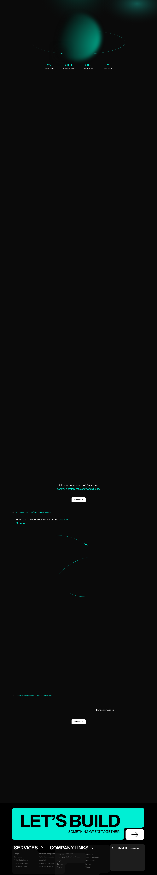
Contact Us (78, 500)
